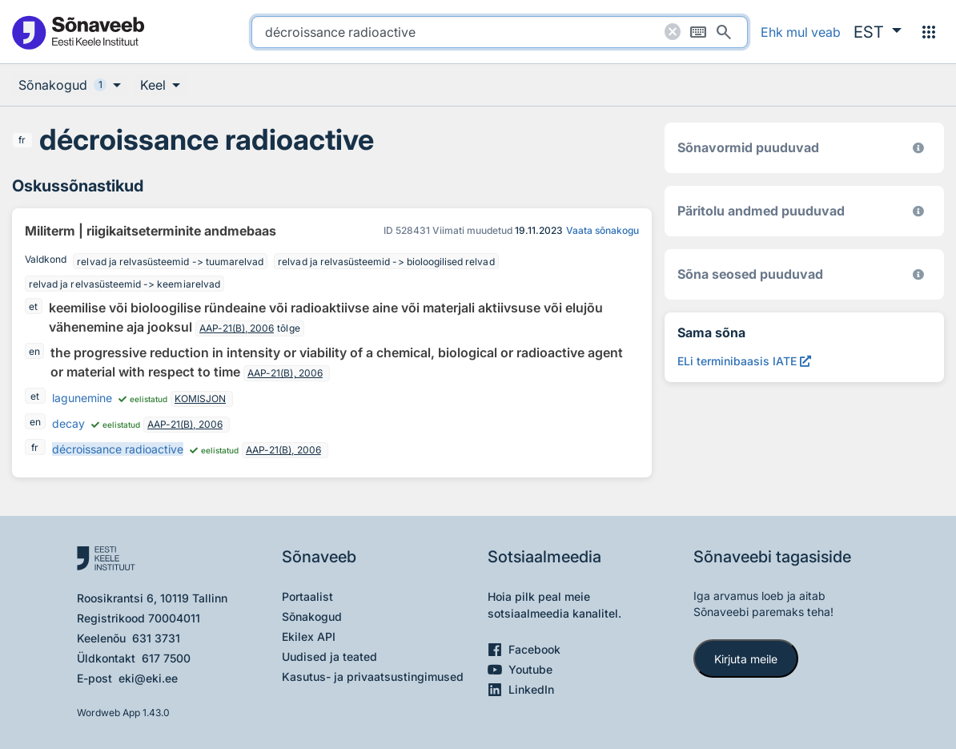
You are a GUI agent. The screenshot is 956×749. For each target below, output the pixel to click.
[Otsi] (723, 32)
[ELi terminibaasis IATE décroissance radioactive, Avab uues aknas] (744, 361)
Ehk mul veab (801, 32)
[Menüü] (928, 32)
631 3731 (156, 638)
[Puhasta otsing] (672, 32)
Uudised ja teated (329, 656)
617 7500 (166, 658)
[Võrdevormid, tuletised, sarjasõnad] (918, 274)
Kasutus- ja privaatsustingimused (373, 676)
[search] (499, 32)
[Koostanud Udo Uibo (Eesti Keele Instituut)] (918, 211)
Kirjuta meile (745, 659)
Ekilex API (308, 636)
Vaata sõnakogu (602, 230)
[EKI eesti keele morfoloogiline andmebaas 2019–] (918, 147)
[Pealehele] (77, 31)
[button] (878, 32)
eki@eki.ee (148, 678)
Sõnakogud (312, 616)
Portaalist (307, 596)
